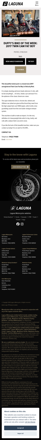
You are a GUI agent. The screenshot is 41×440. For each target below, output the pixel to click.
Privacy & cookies (13, 305)
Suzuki (35, 217)
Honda (17, 217)
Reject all (20, 433)
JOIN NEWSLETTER (19, 167)
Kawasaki (24, 217)
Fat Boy (31, 61)
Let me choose (30, 422)
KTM (30, 217)
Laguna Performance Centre (29, 235)
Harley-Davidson (8, 217)
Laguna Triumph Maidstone (29, 249)
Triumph (18, 220)
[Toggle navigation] (36, 4)
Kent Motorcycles (6, 279)
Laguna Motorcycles (7, 235)
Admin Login (5, 305)
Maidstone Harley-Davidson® (9, 263)
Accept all (20, 428)
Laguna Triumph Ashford (8, 249)
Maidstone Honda (27, 263)
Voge (23, 220)
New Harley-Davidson (14, 61)
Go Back (20, 69)
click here (9, 139)
